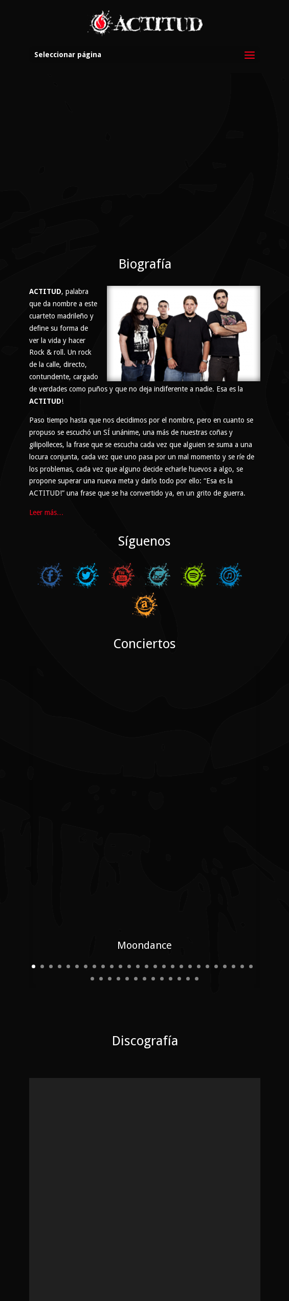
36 (170, 946)
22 (216, 934)
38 (188, 946)
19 (190, 934)
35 (162, 946)
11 (120, 934)
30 (118, 946)
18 (181, 934)
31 (127, 946)
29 (110, 946)
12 (129, 934)
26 (251, 934)
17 (172, 934)
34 (153, 946)
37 (179, 946)
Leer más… (46, 512)
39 (196, 946)
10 (112, 934)
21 (207, 934)
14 (146, 934)
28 (101, 946)
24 (233, 934)
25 (242, 934)
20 (199, 934)
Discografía (145, 1007)
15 (155, 934)
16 (164, 934)
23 (225, 934)
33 (144, 946)
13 (138, 934)
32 (136, 946)
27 (92, 946)
